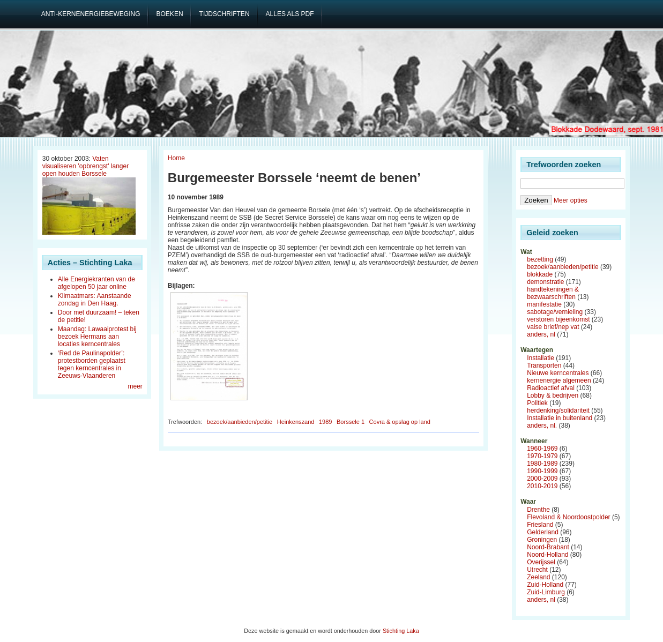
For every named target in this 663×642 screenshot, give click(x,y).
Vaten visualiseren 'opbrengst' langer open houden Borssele (85, 166)
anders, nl (541, 334)
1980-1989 (542, 463)
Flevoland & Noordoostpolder (568, 517)
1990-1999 (542, 471)
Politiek (537, 403)
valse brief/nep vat (553, 327)
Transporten (544, 365)
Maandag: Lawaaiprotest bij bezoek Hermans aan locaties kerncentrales (97, 336)
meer (135, 386)
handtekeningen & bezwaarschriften (553, 293)
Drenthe (538, 509)
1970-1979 (542, 456)
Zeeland (538, 577)
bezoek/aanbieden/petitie (239, 422)
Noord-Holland (547, 554)
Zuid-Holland (545, 584)
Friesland (540, 524)
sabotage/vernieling (555, 312)
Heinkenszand (296, 422)
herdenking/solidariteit (558, 410)
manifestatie (544, 304)
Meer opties (570, 200)
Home (176, 158)
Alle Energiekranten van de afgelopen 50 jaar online (96, 282)
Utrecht (537, 569)
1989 (325, 422)
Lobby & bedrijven (552, 395)
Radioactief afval (551, 388)
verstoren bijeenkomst (558, 319)
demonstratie (545, 282)
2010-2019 (542, 486)
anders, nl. (542, 425)
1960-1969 (542, 448)
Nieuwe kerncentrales (557, 373)
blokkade (540, 274)
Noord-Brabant (548, 547)
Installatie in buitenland (559, 418)
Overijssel (541, 562)
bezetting (540, 259)
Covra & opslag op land (399, 422)
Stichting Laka (401, 631)
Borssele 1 (350, 422)
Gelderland (542, 532)
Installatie (540, 358)
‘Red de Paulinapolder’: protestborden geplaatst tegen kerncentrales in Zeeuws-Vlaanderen (91, 364)
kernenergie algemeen (559, 380)
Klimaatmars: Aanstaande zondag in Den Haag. (94, 299)
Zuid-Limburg (546, 592)
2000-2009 (542, 478)
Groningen (542, 539)
